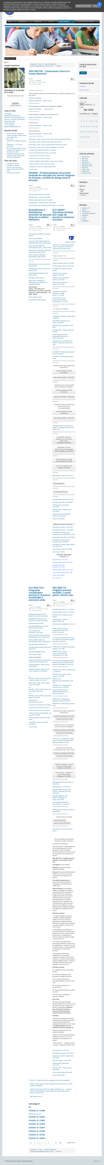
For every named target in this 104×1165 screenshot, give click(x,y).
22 (86, 132)
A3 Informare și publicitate (60, 309)
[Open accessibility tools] (99, 4)
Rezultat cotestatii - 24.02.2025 (62, 1060)
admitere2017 (86, 211)
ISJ (30, 1107)
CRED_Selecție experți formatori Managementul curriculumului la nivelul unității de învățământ (51, 1084)
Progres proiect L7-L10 (59, 256)
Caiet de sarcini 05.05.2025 (62, 823)
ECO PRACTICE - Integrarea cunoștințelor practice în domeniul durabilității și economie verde (39, 593)
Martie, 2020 (85, 156)
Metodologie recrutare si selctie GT (63, 475)
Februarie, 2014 (86, 173)
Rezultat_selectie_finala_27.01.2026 (63, 612)
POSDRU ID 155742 (37, 1134)
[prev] (81, 101)
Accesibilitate (8, 114)
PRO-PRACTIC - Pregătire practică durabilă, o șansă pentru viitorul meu (63, 591)
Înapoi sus (97, 1161)
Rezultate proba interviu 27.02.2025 (63, 1053)
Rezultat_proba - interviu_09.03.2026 (39, 197)
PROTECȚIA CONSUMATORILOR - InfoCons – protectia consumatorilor (14, 118)
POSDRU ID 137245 (37, 1131)
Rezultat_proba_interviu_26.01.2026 (63, 266)
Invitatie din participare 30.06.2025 (64, 730)
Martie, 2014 (85, 171)
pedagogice (85, 221)
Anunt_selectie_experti (35, 297)
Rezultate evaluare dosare (36, 278)
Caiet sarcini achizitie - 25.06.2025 (64, 418)
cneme (84, 210)
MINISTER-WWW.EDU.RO (12, 115)
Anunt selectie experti (59, 572)
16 (89, 126)
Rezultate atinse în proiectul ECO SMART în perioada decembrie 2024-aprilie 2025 (63, 427)
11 (94, 121)
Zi (93, 104)
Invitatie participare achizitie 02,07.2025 (64, 371)
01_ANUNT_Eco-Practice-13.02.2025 (40, 705)
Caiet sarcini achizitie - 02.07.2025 (64, 377)
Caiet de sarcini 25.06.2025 (64, 756)
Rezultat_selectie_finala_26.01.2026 (63, 263)
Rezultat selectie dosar (59, 569)
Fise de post (33, 169)
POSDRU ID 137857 (37, 1117)
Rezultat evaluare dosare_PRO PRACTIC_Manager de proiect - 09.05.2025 (62, 791)
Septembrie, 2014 (87, 166)
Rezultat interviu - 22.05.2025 (61, 787)
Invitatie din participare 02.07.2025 (64, 716)
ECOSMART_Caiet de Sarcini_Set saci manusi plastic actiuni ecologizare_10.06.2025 (64, 449)
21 (83, 132)
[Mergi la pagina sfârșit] (60, 1143)
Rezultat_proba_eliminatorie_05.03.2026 (40, 200)
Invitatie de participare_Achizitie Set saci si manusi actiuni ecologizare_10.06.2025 (64, 766)
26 (96, 132)
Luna (81, 104)
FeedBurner (18, 105)
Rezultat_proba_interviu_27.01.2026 (63, 609)
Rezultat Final (57, 559)
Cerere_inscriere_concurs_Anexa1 (40, 158)
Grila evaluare (57, 578)
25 (94, 132)
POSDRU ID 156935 (37, 1138)
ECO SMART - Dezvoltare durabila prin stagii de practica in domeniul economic (63, 214)
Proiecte (38, 80)
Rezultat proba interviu (59, 562)
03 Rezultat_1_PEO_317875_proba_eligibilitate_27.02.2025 (40, 695)
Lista (81, 107)
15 (86, 126)
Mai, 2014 (85, 167)
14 (83, 126)
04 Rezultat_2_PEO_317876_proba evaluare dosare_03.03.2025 (48, 144)
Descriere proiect (59, 483)
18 (94, 126)
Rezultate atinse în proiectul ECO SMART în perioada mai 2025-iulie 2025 (63, 342)
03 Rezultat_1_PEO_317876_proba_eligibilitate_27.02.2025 (46, 147)
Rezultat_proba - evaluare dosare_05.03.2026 (42, 202)
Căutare (83, 73)
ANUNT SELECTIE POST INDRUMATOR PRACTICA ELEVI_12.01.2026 (60, 630)
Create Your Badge (84, 90)
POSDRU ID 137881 (37, 1120)
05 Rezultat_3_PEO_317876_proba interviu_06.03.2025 (45, 142)
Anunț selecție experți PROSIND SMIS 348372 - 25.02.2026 (46, 205)
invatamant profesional (88, 213)
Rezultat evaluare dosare (36, 623)
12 (96, 121)
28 (83, 137)
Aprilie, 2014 (85, 169)
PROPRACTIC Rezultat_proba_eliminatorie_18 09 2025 (63, 680)
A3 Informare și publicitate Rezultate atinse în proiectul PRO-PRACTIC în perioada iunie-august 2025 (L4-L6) (63, 662)
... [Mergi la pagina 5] (52, 1143)
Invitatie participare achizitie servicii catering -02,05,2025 (64, 460)
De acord (96, 6)
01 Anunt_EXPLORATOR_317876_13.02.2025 (42, 153)
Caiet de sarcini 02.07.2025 (64, 719)
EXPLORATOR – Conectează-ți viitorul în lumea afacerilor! (49, 72)
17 (91, 126)
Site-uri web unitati (9, 121)
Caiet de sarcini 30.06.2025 (64, 733)
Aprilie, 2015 (85, 162)
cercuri (84, 219)
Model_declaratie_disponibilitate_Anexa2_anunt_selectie (46, 161)
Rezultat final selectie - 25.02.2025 (63, 527)
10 (91, 121)
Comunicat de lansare (60, 491)
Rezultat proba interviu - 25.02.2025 (63, 530)
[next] (85, 101)
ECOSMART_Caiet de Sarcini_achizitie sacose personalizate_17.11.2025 (60, 299)
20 (81, 132)
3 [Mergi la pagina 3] (45, 1143)
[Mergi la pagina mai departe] (56, 1143)
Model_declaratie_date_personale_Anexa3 (42, 164)
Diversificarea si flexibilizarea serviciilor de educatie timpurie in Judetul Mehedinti (40, 214)
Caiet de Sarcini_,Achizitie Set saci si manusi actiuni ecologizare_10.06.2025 (64, 774)
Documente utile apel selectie (37, 300)
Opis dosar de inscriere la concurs (40, 155)
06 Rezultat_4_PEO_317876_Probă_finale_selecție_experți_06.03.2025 (50, 139)
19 (96, 126)
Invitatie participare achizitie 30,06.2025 (64, 391)
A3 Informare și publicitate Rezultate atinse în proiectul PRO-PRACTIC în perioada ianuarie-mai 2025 (63, 740)
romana (84, 217)
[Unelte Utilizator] (72, 79)
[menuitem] (11, 21)
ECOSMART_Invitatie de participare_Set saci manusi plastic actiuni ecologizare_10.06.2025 (64, 439)
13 (81, 126)
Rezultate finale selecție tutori (37, 644)
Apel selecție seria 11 (36, 1096)
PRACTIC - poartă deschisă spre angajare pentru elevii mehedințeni (50, 1080)
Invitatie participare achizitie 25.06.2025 (64, 412)
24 (91, 132)
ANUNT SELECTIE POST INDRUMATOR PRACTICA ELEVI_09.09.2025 (60, 336)
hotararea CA (86, 208)
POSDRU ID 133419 (37, 1127)
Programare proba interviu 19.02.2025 (64, 537)
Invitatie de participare (35, 98)
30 (81, 116)
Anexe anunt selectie (59, 518)
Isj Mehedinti (82, 86)
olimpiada (85, 215)
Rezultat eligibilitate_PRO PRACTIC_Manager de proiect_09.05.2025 (60, 797)
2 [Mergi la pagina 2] (42, 1143)
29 (86, 137)
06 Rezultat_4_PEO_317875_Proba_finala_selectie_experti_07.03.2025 (40, 678)
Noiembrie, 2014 (87, 164)
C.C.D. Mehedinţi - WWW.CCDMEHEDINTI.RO (12, 125)
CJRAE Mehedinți (9, 123)
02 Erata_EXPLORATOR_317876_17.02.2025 (42, 150)
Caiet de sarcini (47, 101)
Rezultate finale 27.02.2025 (61, 1050)
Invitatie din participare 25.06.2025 (64, 753)
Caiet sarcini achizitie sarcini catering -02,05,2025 (64, 466)
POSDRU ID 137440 (37, 1110)
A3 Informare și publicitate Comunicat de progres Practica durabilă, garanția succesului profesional (64, 639)
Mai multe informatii (83, 6)
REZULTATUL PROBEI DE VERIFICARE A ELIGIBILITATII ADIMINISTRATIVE (38, 282)
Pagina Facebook (70, 242)
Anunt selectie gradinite (35, 238)
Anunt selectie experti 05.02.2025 (62, 549)
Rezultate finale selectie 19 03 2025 (63, 499)
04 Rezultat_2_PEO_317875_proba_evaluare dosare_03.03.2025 (40, 689)
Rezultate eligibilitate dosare (37, 652)
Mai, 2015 (85, 160)
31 (83, 116)
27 (81, 137)
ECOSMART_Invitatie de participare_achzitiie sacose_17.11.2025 (60, 293)
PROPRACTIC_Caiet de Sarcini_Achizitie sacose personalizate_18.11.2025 (60, 653)
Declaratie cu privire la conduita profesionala (43, 166)
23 (89, 132)
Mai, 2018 (85, 158)
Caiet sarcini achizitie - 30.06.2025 (64, 396)
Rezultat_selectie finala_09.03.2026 (39, 194)
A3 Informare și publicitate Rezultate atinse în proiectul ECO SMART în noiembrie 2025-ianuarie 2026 (63, 246)
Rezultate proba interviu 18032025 (63, 502)
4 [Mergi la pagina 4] (48, 1143)
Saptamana (88, 104)
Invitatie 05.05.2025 (59, 820)
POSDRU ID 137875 (37, 1124)
